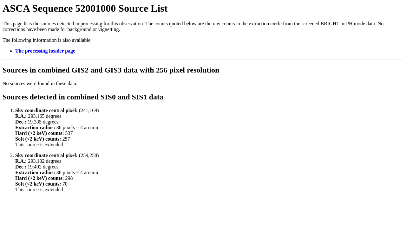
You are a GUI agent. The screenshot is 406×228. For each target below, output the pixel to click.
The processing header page (45, 51)
